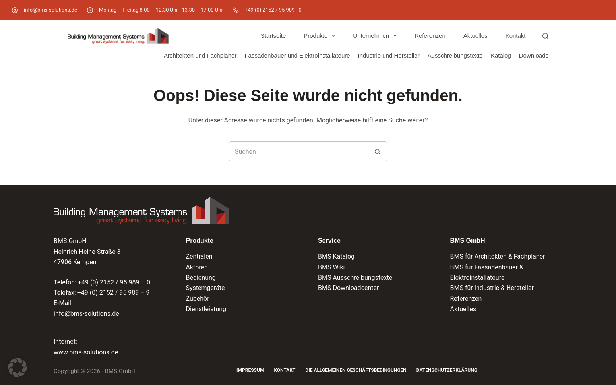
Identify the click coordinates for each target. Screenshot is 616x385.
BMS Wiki (331, 267)
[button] (17, 367)
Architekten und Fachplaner (200, 55)
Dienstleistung (206, 309)
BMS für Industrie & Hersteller (492, 288)
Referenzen (430, 35)
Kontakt (516, 35)
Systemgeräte (205, 288)
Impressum (250, 370)
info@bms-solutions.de (50, 10)
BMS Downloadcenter (348, 288)
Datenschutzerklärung (446, 370)
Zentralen (199, 256)
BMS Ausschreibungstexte (355, 277)
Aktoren (197, 267)
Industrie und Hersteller (389, 55)
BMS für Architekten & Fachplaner (497, 256)
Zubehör (197, 298)
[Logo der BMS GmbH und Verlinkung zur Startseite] (141, 210)
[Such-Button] (377, 151)
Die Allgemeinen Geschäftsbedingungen (355, 370)
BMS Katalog (336, 256)
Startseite (273, 35)
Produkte (321, 36)
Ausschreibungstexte (455, 55)
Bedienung (201, 277)
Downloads (533, 55)
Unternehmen (376, 36)
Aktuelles (475, 35)
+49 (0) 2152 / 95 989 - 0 (273, 10)
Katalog (501, 55)
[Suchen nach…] (298, 151)
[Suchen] (545, 36)
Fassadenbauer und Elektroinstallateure (297, 55)
